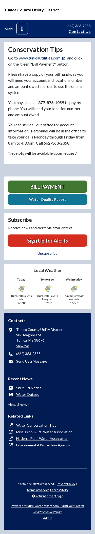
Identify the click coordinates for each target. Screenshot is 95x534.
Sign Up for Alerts (47, 241)
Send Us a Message (31, 361)
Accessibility (59, 490)
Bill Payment (47, 187)
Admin (47, 518)
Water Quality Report (47, 199)
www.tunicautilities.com (40, 57)
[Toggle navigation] (22, 28)
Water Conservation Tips (36, 425)
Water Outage (27, 394)
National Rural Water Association (42, 438)
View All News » (18, 404)
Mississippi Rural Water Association (44, 432)
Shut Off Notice (29, 388)
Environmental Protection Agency (43, 445)
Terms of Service (38, 490)
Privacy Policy (66, 484)
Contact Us (80, 31)
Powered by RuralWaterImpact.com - (47, 509)
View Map (22, 346)
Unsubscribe (47, 253)
